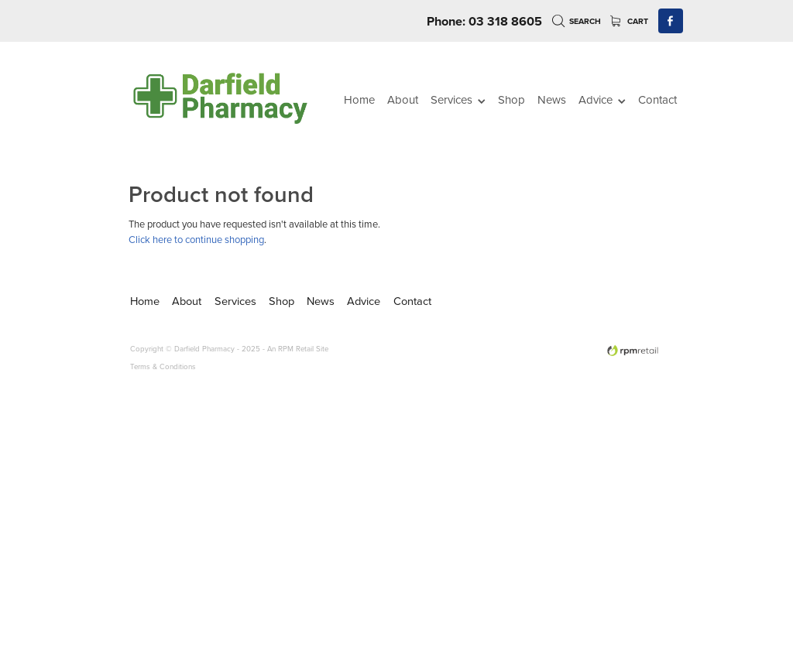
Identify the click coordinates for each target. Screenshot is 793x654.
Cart (629, 21)
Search (577, 21)
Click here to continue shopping (196, 239)
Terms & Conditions (163, 366)
